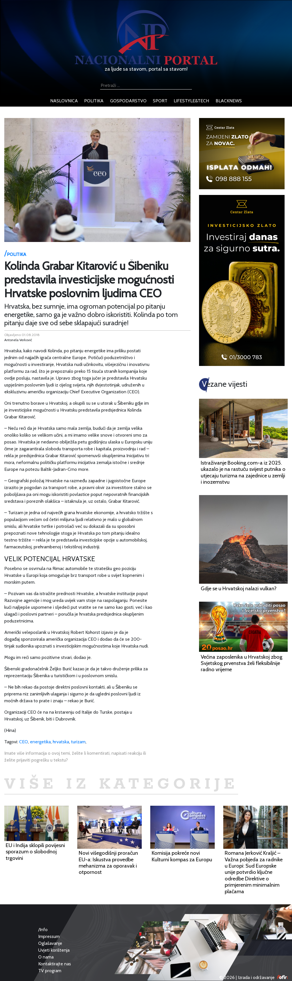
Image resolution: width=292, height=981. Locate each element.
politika (94, 100)
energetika (40, 741)
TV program (49, 970)
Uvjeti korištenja (54, 950)
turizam (78, 741)
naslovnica (64, 100)
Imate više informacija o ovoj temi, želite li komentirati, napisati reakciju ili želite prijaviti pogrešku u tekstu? (75, 756)
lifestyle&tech (191, 100)
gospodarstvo (128, 100)
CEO (23, 741)
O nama (46, 957)
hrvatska (61, 741)
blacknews (229, 100)
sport (160, 100)
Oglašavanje (50, 943)
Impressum (49, 936)
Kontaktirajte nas (54, 963)
